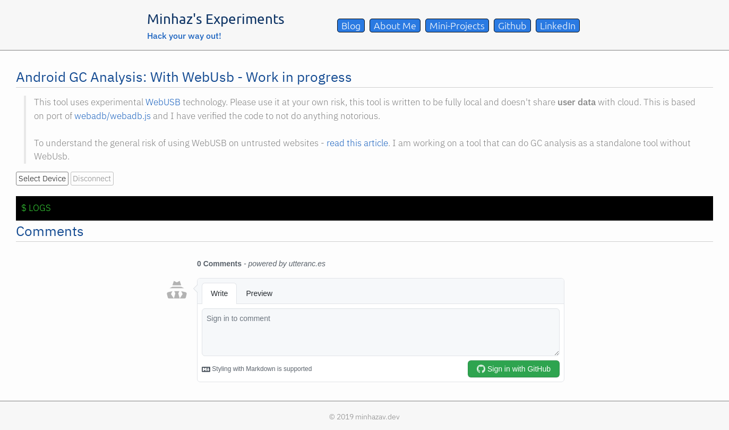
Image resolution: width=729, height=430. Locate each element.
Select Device (42, 178)
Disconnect (92, 178)
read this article (357, 143)
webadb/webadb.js (112, 116)
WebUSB (163, 102)
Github (512, 25)
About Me (395, 25)
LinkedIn (558, 25)
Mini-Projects (457, 25)
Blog (351, 25)
